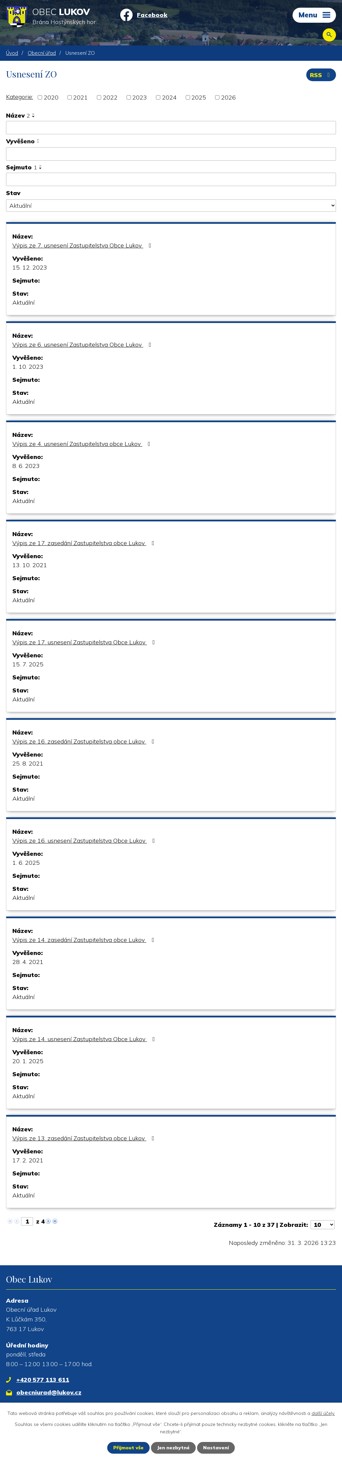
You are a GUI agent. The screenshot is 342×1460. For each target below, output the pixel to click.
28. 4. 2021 (27, 962)
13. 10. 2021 (29, 565)
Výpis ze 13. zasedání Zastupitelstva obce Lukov (84, 1138)
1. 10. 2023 (27, 366)
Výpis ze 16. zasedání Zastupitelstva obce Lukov (84, 741)
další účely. (323, 1413)
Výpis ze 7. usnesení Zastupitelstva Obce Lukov (83, 245)
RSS (321, 75)
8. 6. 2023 (26, 466)
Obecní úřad (42, 53)
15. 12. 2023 (29, 267)
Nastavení (216, 1448)
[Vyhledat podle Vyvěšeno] (171, 154)
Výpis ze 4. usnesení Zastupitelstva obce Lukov (82, 444)
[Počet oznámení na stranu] (323, 1224)
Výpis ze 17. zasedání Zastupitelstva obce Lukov (84, 543)
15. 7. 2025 (27, 664)
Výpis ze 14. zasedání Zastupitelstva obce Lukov (84, 940)
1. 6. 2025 (26, 862)
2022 (110, 97)
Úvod (12, 53)
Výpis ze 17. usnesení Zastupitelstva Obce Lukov (85, 642)
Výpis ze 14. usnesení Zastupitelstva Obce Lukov (85, 1039)
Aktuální (23, 302)
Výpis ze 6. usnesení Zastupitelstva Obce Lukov (83, 344)
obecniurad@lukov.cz (48, 1392)
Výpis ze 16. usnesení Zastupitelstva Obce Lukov (85, 840)
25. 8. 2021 (27, 763)
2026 (228, 97)
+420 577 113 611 (42, 1380)
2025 (198, 97)
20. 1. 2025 (27, 1061)
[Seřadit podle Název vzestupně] (33, 114)
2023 (139, 97)
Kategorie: (19, 97)
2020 (51, 97)
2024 (169, 97)
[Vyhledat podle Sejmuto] (171, 179)
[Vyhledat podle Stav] (171, 205)
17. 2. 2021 (27, 1160)
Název (18, 115)
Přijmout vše (128, 1448)
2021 (80, 97)
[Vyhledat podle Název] (171, 127)
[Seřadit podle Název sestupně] (33, 116)
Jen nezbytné (173, 1448)
